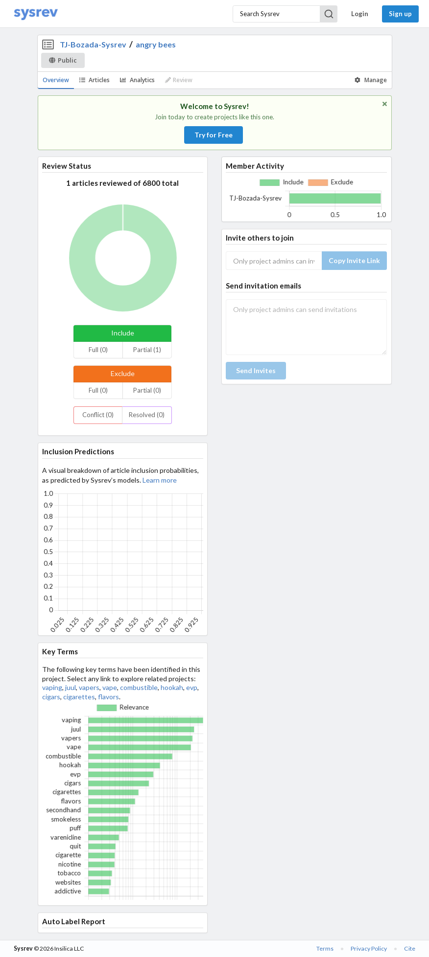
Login (359, 14)
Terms (325, 948)
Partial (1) (147, 350)
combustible (139, 687)
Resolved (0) (147, 415)
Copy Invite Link (354, 260)
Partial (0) (147, 390)
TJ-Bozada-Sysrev (93, 44)
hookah (172, 687)
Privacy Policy (369, 948)
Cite (409, 948)
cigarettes (79, 696)
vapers (89, 687)
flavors (108, 696)
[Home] (35, 13)
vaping (52, 687)
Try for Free (213, 135)
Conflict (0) (98, 415)
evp (191, 687)
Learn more (160, 480)
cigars (51, 696)
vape (109, 687)
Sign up (400, 14)
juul (70, 687)
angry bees (156, 44)
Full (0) (98, 350)
